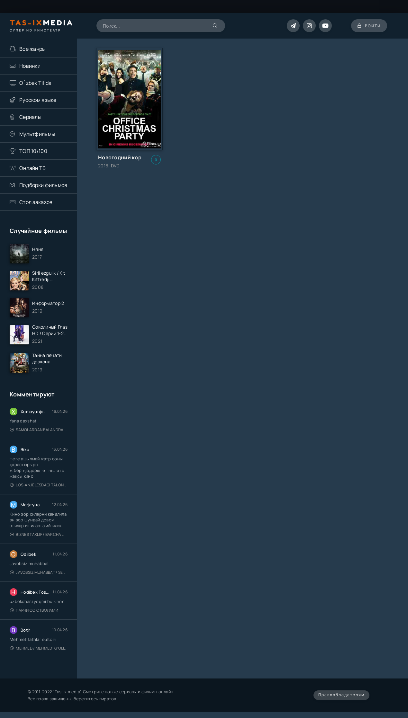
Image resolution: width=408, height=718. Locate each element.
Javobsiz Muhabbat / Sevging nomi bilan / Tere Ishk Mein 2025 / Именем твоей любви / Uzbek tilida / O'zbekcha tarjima (39, 572)
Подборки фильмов (43, 185)
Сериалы (30, 116)
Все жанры (32, 48)
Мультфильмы (37, 133)
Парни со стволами (34, 610)
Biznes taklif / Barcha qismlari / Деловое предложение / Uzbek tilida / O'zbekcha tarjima (39, 534)
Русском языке (38, 99)
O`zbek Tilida (35, 82)
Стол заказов (35, 202)
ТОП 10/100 (33, 151)
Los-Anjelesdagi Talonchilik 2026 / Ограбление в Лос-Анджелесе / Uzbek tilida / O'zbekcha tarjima (39, 485)
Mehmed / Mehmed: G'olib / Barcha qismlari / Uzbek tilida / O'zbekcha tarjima (39, 648)
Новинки (30, 65)
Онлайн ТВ (32, 168)
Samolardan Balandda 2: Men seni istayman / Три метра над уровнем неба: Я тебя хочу (39, 429)
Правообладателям (341, 694)
